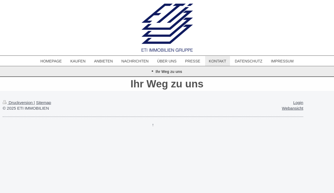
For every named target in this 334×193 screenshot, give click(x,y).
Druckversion (18, 102)
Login (298, 102)
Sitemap (43, 102)
